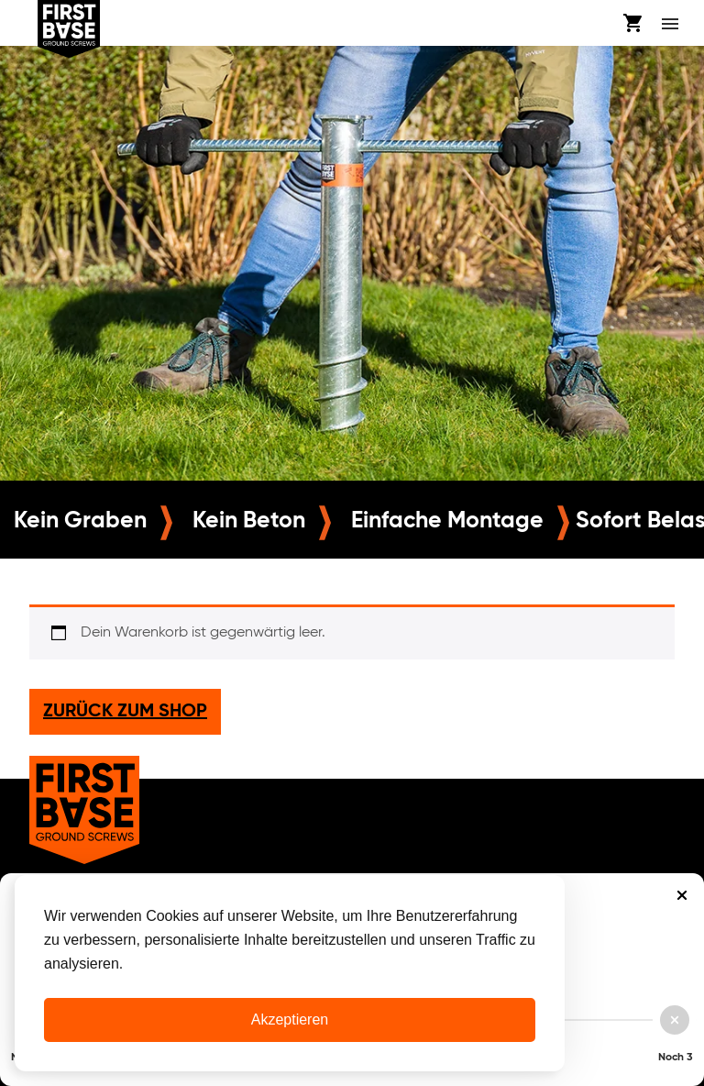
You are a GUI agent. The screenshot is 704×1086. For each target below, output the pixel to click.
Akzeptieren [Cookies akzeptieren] (290, 1019)
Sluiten (682, 895)
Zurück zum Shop (125, 712)
